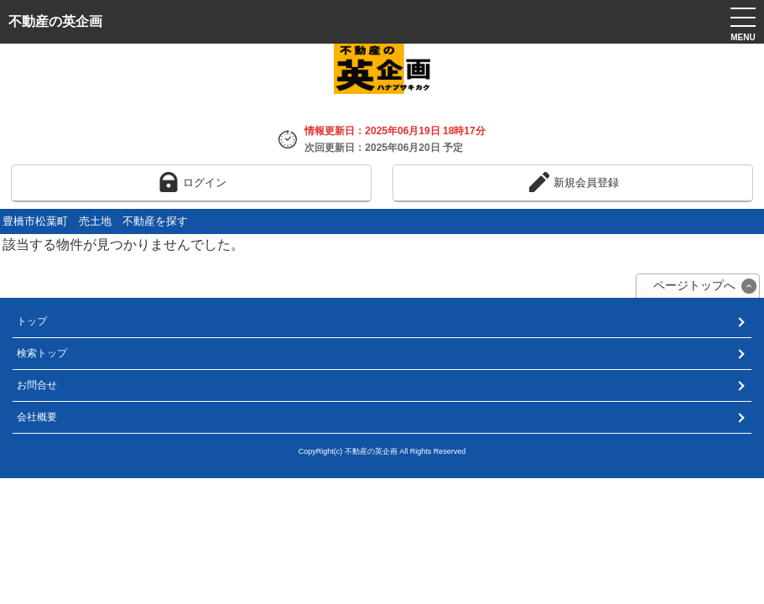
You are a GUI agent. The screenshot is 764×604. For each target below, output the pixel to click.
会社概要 (37, 417)
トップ (32, 321)
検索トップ (42, 353)
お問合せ (37, 385)
